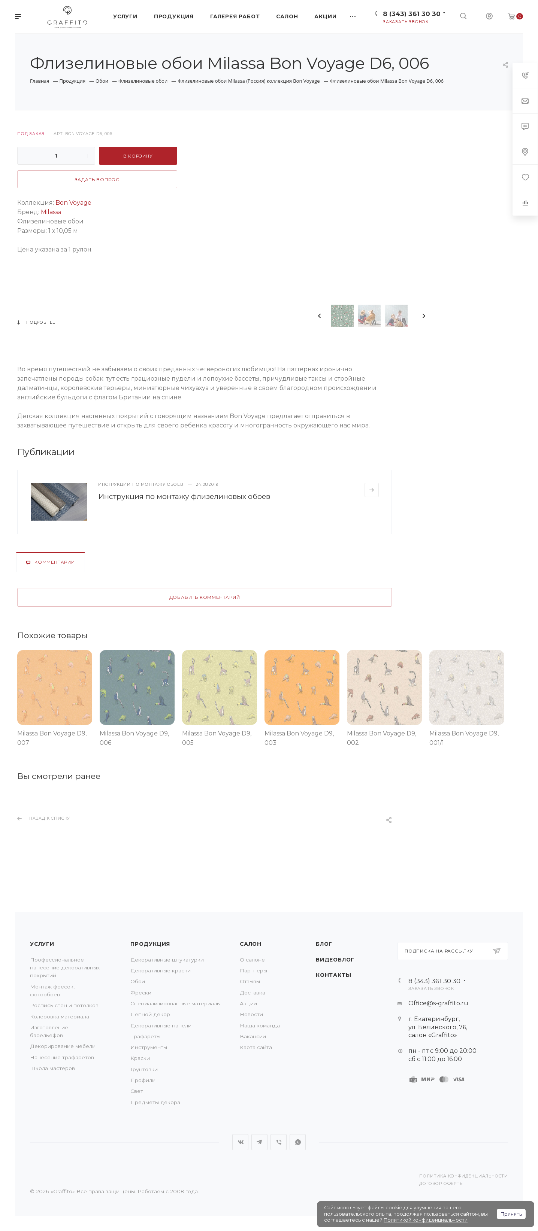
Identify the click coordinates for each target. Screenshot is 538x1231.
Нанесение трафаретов (62, 1057)
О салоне (252, 960)
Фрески (140, 993)
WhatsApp (298, 1142)
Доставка (252, 993)
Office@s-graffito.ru (438, 1003)
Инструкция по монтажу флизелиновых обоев (184, 496)
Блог (324, 944)
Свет (136, 1091)
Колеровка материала (59, 1017)
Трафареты (145, 1036)
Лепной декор (150, 1014)
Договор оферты (441, 1183)
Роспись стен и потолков (64, 1005)
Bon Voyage (73, 202)
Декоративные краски (160, 970)
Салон (251, 944)
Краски (140, 1058)
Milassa (50, 212)
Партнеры (253, 970)
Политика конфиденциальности (463, 1176)
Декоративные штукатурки (167, 960)
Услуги (42, 944)
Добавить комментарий (204, 597)
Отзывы (250, 981)
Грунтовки (144, 1069)
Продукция (150, 944)
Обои (137, 981)
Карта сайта (256, 1047)
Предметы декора (155, 1102)
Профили (142, 1080)
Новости (251, 1014)
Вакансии (253, 1036)
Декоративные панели (160, 1026)
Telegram (259, 1142)
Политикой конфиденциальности (426, 1220)
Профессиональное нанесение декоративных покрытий (65, 968)
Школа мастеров (52, 1068)
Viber (278, 1142)
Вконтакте (240, 1142)
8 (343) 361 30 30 (412, 14)
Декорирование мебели (63, 1046)
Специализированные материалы (175, 1003)
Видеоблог (335, 960)
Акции (248, 1003)
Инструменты (148, 1047)
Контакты (333, 975)
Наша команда (260, 1026)
